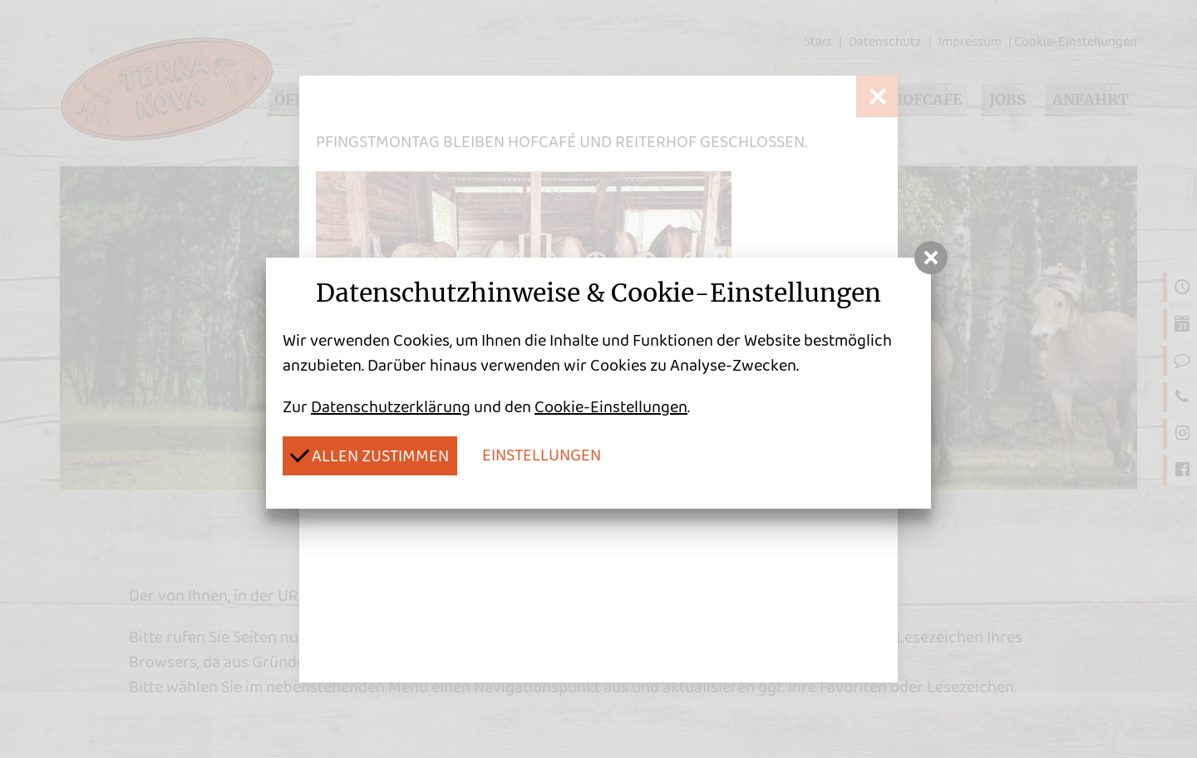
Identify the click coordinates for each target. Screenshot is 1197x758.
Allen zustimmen (369, 455)
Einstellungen (541, 455)
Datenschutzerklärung (390, 407)
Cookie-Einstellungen (610, 407)
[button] (931, 257)
